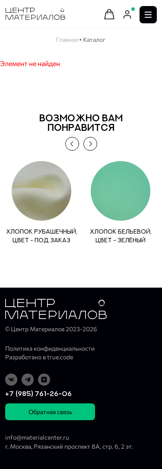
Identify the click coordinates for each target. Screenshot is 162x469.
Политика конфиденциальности (50, 348)
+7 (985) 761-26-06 (38, 393)
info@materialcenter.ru (37, 437)
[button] (72, 144)
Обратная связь (50, 411)
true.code (60, 357)
